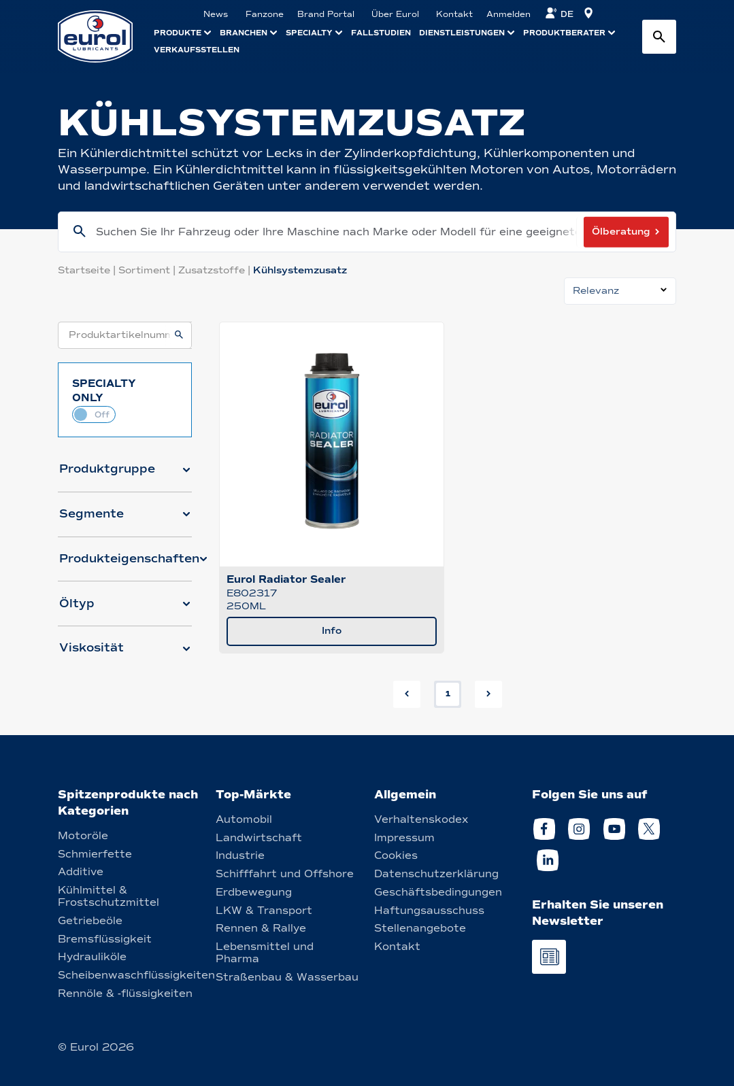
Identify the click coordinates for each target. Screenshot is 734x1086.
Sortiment (148, 270)
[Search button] (659, 37)
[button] (125, 475)
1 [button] (448, 693)
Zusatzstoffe (215, 270)
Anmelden (508, 14)
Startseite (88, 270)
